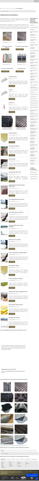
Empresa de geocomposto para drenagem (33, 125)
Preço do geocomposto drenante (34, 110)
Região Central (3, 459)
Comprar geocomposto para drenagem (34, 129)
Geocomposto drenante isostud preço (34, 119)
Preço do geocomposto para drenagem (34, 122)
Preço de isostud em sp (34, 105)
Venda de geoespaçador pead (34, 82)
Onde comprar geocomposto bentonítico (32, 148)
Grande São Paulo (27, 459)
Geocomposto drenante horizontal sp (24, 11)
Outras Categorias (33, 168)
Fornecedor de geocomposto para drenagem (33, 132)
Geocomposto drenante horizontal (34, 60)
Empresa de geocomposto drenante (34, 113)
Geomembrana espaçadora (32, 79)
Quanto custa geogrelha (32, 163)
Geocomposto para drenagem (33, 40)
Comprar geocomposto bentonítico (34, 145)
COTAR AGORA (5, 49)
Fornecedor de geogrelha (32, 161)
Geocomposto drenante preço (34, 32)
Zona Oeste (13, 459)
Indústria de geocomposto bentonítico (32, 155)
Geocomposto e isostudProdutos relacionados (34, 20)
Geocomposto (32, 29)
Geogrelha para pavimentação (32, 35)
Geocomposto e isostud (34, 174)
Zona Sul (17, 459)
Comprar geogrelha (33, 158)
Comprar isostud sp (33, 98)
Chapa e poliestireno (33, 176)
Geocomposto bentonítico (32, 48)
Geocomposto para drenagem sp (33, 135)
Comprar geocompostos (34, 50)
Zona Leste (21, 459)
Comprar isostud (33, 96)
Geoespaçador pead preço (33, 71)
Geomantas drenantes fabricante (34, 76)
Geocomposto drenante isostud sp (34, 116)
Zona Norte (8, 459)
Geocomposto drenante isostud (34, 63)
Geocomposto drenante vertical (13, 11)
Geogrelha (32, 25)
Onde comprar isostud (34, 94)
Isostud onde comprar (34, 90)
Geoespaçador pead (33, 68)
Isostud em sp (32, 92)
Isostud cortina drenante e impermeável (34, 87)
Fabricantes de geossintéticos (32, 53)
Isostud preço (32, 42)
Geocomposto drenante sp (34, 108)
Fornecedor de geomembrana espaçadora (32, 56)
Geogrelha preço (33, 11)
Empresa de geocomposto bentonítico (32, 142)
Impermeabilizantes (33, 178)
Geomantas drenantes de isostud (34, 74)
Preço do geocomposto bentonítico (34, 152)
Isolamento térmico (33, 172)
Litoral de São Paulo (34, 459)
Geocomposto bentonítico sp (32, 138)
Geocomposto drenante (34, 27)
